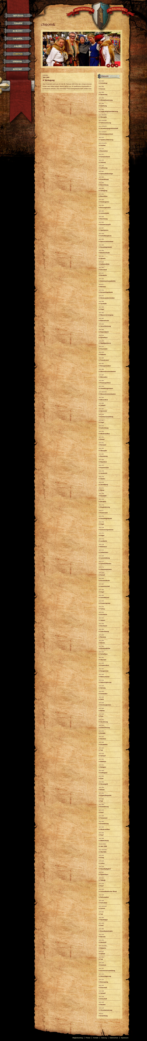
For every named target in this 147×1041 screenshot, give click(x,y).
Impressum (124, 1038)
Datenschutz (114, 1038)
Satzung (104, 1038)
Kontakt (95, 1038)
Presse (88, 1038)
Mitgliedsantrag (77, 1038)
